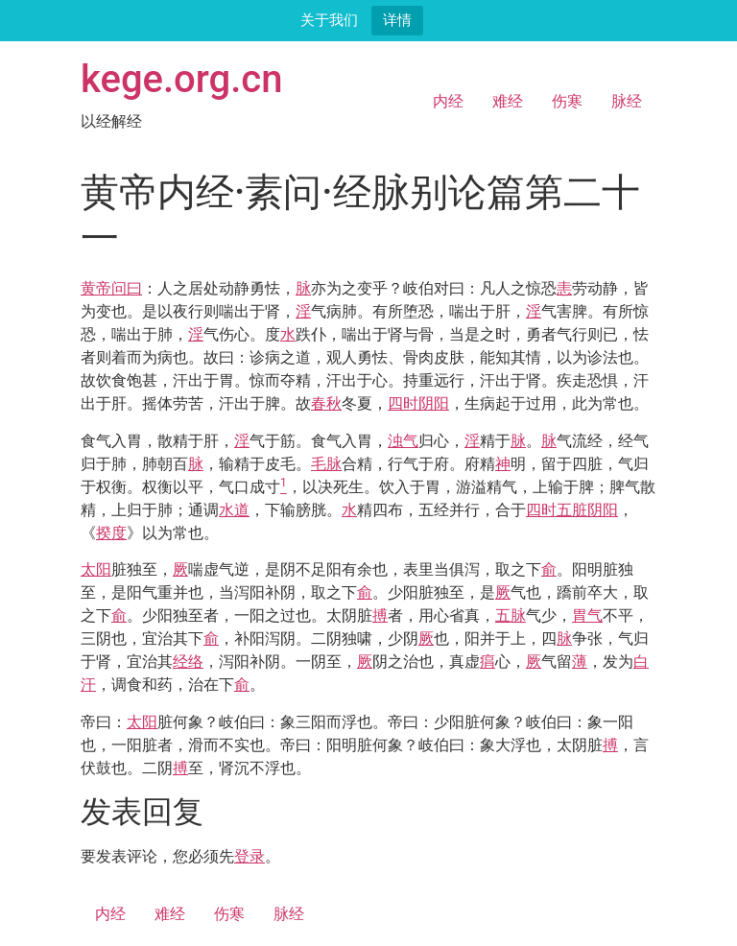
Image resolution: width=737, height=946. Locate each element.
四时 (403, 403)
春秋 (326, 403)
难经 (507, 101)
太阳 (96, 569)
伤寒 (567, 101)
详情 (397, 20)
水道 (234, 510)
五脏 (572, 510)
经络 (188, 661)
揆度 (111, 533)
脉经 (626, 101)
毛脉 (326, 464)
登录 (249, 856)
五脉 (510, 615)
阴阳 (433, 403)
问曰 (126, 288)
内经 (448, 101)
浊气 (403, 441)
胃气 (587, 615)
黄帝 (96, 288)
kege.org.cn (182, 79)
